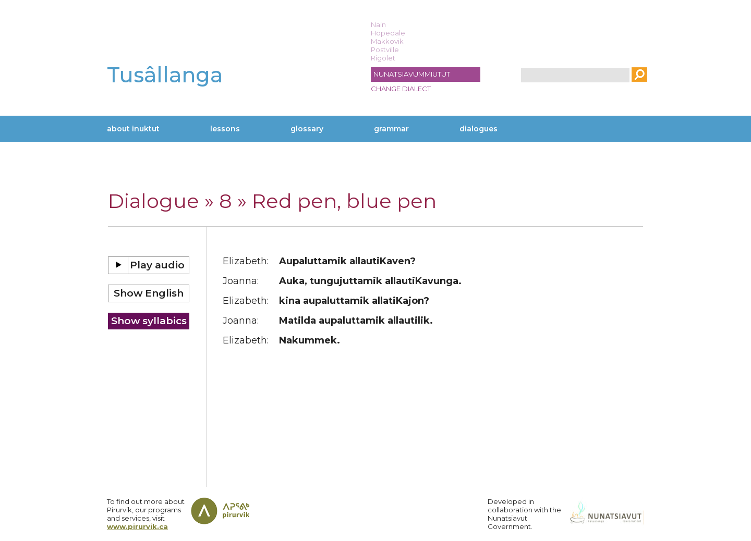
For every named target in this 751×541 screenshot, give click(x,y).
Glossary (306, 128)
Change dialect (401, 88)
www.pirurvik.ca (137, 526)
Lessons (225, 128)
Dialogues (478, 128)
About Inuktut (133, 128)
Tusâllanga (165, 75)
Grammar (391, 128)
